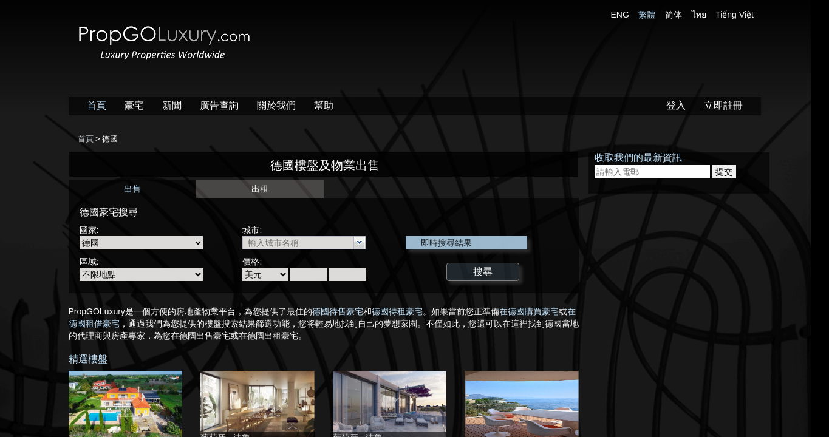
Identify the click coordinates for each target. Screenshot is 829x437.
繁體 (646, 14)
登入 (676, 105)
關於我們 (276, 105)
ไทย (699, 14)
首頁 (96, 105)
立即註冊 (723, 105)
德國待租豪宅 (397, 311)
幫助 (323, 105)
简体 (673, 14)
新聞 (172, 105)
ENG (620, 14)
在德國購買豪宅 (529, 311)
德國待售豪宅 (337, 311)
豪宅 (134, 105)
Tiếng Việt (734, 14)
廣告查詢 (219, 105)
